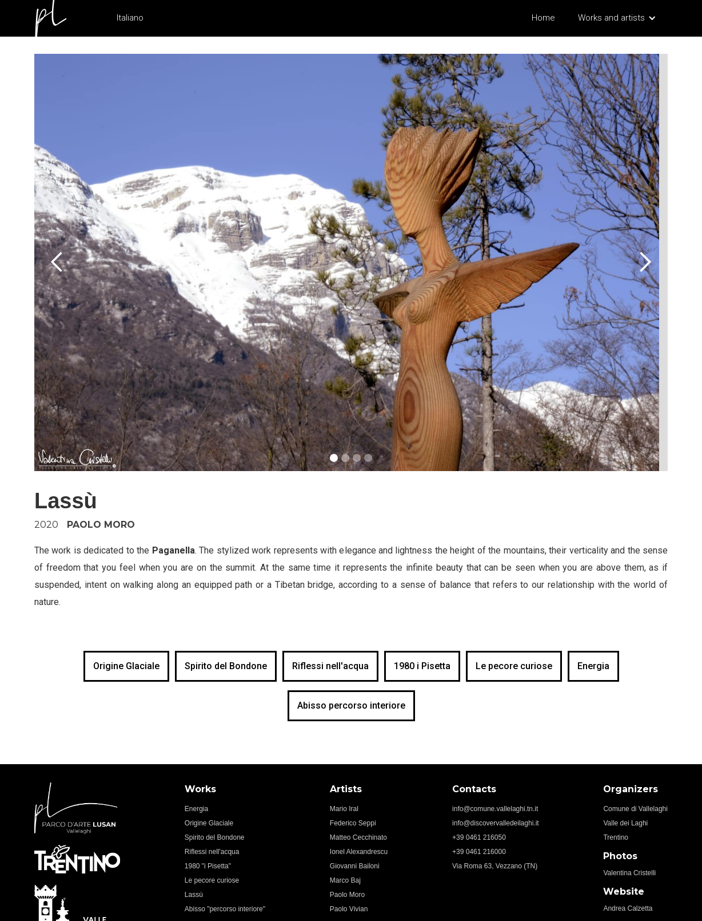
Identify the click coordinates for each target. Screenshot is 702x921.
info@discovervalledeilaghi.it (495, 823)
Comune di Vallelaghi (635, 809)
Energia (593, 666)
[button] (617, 19)
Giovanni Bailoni (355, 866)
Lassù (194, 895)
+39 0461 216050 (479, 837)
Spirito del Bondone (226, 666)
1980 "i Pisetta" (208, 866)
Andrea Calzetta (627, 908)
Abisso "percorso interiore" (225, 909)
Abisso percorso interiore (351, 705)
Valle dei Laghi (625, 823)
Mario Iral (344, 809)
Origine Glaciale (126, 666)
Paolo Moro (347, 895)
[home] (52, 18)
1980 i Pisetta (422, 666)
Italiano (130, 18)
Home (543, 18)
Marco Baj (345, 880)
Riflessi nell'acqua (330, 666)
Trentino (615, 837)
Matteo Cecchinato (358, 837)
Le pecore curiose (514, 666)
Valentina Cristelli (629, 873)
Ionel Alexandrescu (359, 852)
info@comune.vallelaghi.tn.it (495, 809)
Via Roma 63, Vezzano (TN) (494, 866)
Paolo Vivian (349, 909)
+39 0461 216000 (479, 852)
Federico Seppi (353, 823)
